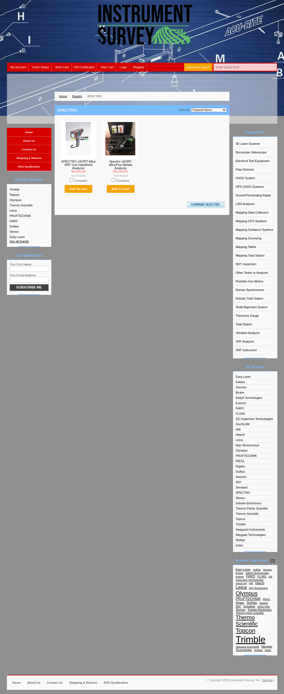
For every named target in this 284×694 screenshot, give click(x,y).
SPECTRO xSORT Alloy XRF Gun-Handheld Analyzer (78, 165)
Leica (13, 210)
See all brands (19, 241)
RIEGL (240, 461)
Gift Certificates (84, 67)
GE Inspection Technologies (254, 419)
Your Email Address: (23, 275)
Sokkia (240, 382)
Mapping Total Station (250, 255)
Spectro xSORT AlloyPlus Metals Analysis (120, 165)
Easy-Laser (17, 237)
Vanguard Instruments (250, 529)
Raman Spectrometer (250, 290)
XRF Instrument (246, 350)
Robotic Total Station (249, 298)
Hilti (238, 429)
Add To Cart (78, 189)
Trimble (15, 189)
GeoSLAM (243, 424)
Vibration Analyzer (248, 333)
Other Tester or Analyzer (252, 272)
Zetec (239, 545)
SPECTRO (243, 492)
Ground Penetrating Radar (253, 195)
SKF (239, 482)
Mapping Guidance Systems (254, 229)
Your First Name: (21, 264)
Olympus (16, 200)
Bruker (240, 392)
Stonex (14, 231)
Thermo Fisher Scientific (252, 508)
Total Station (244, 324)
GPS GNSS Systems (250, 186)
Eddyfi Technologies (249, 397)
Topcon (14, 194)
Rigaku (240, 466)
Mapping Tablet (246, 247)
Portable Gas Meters (249, 281)
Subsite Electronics (248, 503)
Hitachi (240, 434)
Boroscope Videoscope (251, 152)
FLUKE (240, 413)
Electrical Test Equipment (253, 161)
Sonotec (241, 387)
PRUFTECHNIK (20, 215)
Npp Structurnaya (247, 445)
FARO (14, 221)
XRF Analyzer (245, 341)
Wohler (240, 540)
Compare (80, 180)
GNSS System (245, 178)
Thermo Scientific (21, 205)
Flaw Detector (245, 169)
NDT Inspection (246, 264)
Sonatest (242, 487)
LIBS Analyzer (245, 204)
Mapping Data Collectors (252, 212)
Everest (241, 403)
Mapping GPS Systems (251, 221)
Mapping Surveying (249, 238)
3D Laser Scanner (248, 143)
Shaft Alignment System (252, 307)
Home (63, 96)
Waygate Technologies (251, 534)
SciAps (14, 226)
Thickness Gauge (247, 315)
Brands (77, 96)
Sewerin (241, 476)
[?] (273, 560)
